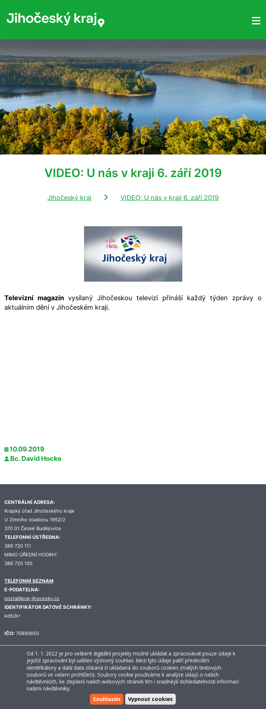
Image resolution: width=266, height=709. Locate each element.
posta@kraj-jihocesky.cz (31, 598)
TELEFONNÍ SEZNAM (28, 581)
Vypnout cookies (150, 699)
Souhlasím (106, 699)
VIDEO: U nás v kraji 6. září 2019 (169, 197)
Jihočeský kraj (69, 197)
